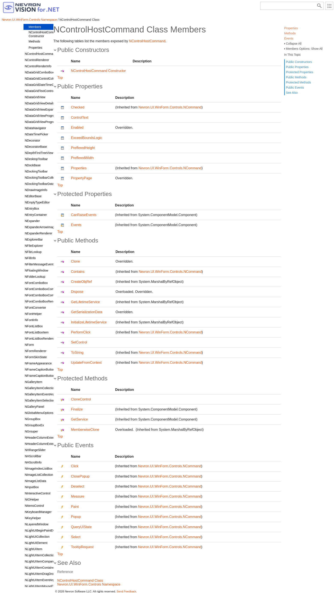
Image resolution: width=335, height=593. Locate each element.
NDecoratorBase (36, 146)
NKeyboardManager (38, 512)
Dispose (77, 292)
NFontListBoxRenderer (40, 338)
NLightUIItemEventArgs (40, 580)
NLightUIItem (33, 549)
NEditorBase (33, 196)
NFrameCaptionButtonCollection (46, 375)
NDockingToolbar (36, 171)
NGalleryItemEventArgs (40, 394)
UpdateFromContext (86, 362)
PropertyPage (81, 178)
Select (75, 537)
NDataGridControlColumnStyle (45, 78)
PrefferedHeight (83, 148)
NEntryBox (32, 208)
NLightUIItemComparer (40, 561)
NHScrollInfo (33, 462)
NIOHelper (32, 499)
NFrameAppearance (38, 363)
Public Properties (297, 67)
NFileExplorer (34, 245)
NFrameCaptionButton (39, 369)
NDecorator (32, 140)
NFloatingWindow (36, 270)
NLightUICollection (37, 536)
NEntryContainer (36, 214)
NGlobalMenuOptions (39, 413)
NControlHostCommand (147, 41)
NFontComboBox (36, 283)
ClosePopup (80, 476)
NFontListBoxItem (36, 332)
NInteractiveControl (37, 493)
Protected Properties (299, 72)
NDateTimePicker (36, 134)
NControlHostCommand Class (80, 580)
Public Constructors (299, 62)
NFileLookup (33, 252)
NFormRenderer (35, 351)
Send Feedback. (127, 591)
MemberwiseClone (85, 429)
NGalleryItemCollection (40, 388)
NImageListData (35, 481)
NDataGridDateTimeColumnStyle (47, 84)
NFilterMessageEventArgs (42, 264)
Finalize (77, 409)
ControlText (79, 117)
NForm (29, 344)
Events (288, 38)
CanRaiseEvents (83, 215)
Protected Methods (298, 82)
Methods (290, 33)
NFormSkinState (36, 357)
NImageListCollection (39, 474)
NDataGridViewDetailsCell (42, 103)
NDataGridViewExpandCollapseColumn (51, 109)
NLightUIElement (36, 543)
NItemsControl (34, 505)
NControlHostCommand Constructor (44, 34)
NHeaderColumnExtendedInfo (45, 437)
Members (35, 27)
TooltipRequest (82, 547)
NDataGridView (35, 97)
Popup (76, 517)
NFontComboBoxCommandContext (48, 295)
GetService (79, 419)
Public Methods (296, 77)
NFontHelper (33, 313)
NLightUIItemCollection (40, 555)
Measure (77, 496)
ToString (77, 352)
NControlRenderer (37, 60)
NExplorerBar (34, 239)
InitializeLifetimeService (89, 322)
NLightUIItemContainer (40, 567)
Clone (75, 261)
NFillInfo (30, 258)
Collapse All (293, 43)
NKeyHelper (33, 518)
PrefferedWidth (82, 158)
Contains (77, 271)
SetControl (79, 342)
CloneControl (81, 399)
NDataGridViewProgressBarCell (46, 115)
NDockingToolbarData (39, 183)
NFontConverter (35, 307)
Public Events (295, 87)
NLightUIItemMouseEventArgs (45, 586)
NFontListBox (34, 326)
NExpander (32, 221)
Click (74, 466)
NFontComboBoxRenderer (42, 301)
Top (60, 77)
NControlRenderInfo (38, 66)
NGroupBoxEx (34, 425)
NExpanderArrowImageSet (42, 227)
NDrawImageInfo (36, 190)
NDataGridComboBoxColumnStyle (48, 72)
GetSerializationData (86, 312)
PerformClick (81, 332)
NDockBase (33, 165)
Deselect (77, 486)
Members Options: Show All (304, 48)
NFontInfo (31, 320)
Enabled (77, 127)
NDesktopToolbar (36, 159)
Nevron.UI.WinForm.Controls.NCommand (169, 107)
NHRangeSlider (35, 450)
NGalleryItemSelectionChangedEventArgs (53, 400)
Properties (291, 28)
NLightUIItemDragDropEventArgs (47, 573)
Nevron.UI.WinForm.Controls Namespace (29, 19)
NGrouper (31, 431)
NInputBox (32, 487)
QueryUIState (81, 527)
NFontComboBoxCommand (43, 289)
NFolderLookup (35, 276)
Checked (77, 107)
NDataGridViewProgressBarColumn (48, 122)
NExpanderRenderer (38, 233)
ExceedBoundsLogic (86, 138)
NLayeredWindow (36, 524)
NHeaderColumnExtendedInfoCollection (51, 443)
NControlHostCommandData (44, 54)
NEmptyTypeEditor (37, 202)
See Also (292, 92)
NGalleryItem (33, 382)
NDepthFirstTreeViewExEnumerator (48, 153)
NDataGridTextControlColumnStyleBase (51, 91)
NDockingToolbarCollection (43, 177)
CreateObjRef (81, 281)
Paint (75, 506)
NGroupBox (32, 419)
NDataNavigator (35, 128)
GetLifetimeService (85, 302)
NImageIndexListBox (38, 468)
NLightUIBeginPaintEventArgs (45, 530)
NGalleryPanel (34, 406)
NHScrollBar (33, 456)
